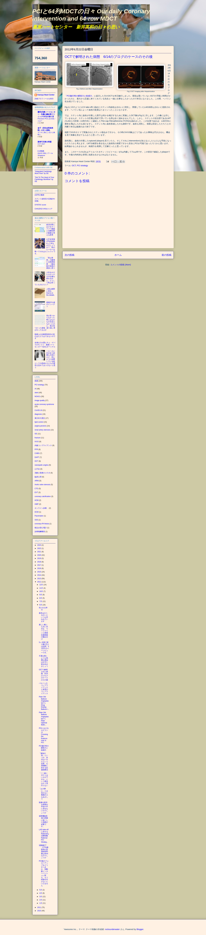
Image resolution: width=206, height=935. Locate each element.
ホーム (118, 255)
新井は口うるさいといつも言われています (43, 617)
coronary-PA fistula (42, 524)
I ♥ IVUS (41, 151)
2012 (39, 582)
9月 (40, 595)
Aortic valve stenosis (42, 485)
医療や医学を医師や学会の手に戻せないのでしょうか (43, 807)
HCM (36, 500)
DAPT (37, 457)
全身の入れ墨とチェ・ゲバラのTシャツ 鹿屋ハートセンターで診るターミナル (45, 345)
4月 (40, 893)
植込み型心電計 (41, 528)
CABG (37, 453)
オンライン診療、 (41, 508)
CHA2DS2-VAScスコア (43, 209)
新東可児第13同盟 (45, 142)
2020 (39, 555)
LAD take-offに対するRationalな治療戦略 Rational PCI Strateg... (44, 836)
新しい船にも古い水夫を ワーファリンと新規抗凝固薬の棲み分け (43, 632)
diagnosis (38, 414)
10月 (41, 591)
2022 (39, 548)
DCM (36, 512)
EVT (36, 492)
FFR (36, 449)
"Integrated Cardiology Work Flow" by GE (43, 172)
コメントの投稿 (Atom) (120, 264)
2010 (39, 911)
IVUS (37, 442)
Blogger (139, 929)
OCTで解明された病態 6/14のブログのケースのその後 (43, 675)
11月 (41, 588)
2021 (39, 552)
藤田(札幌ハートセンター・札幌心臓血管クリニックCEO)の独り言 (46, 114)
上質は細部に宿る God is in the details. (50, 292)
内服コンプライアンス (43, 445)
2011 (39, 907)
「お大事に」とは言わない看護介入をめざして (43, 794)
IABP (36, 504)
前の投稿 (166, 255)
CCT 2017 (41, 144)
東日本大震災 (40, 418)
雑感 (36, 381)
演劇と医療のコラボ (42, 473)
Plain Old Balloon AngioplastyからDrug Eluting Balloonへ (44, 703)
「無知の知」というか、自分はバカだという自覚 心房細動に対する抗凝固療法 (43, 761)
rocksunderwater (112, 929)
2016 (39, 568)
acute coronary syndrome (44, 404)
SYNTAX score (40, 205)
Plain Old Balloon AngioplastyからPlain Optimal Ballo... (44, 718)
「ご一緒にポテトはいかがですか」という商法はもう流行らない (43, 779)
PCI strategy (82, 165)
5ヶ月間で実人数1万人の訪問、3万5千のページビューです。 (44, 647)
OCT (74, 165)
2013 (39, 579)
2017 (39, 565)
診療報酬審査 (40, 532)
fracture (37, 438)
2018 (39, 562)
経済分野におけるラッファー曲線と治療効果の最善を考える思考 (50, 230)
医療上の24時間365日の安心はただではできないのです (45, 336)
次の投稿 (69, 255)
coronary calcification (43, 496)
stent (36, 393)
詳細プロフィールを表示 (44, 99)
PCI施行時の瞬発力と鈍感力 (44, 748)
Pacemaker (39, 516)
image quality (40, 400)
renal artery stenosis (42, 430)
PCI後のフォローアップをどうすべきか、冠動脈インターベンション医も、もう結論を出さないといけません (44, 873)
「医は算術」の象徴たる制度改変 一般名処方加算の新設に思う (50, 263)
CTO (36, 489)
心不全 (37, 469)
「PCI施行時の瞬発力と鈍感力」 (79, 96)
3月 (40, 897)
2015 (39, 572)
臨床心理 (38, 477)
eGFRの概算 (39, 195)
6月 (40, 605)
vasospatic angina (41, 465)
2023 (39, 545)
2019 (39, 558)
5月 (40, 890)
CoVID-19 (38, 410)
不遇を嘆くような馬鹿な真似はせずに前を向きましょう (43, 661)
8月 (40, 598)
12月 (41, 585)
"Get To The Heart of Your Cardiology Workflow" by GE (44, 179)
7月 (40, 601)
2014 (39, 575)
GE (36, 434)
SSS (36, 520)
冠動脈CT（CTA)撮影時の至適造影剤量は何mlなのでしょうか (43, 851)
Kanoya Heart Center (46, 95)
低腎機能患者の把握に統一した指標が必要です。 (43, 821)
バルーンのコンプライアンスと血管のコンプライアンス (43, 688)
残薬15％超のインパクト (50, 304)
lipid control (39, 422)
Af (35, 389)
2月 (40, 900)
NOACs (37, 396)
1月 (40, 903)
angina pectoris (40, 426)
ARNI (37, 481)
